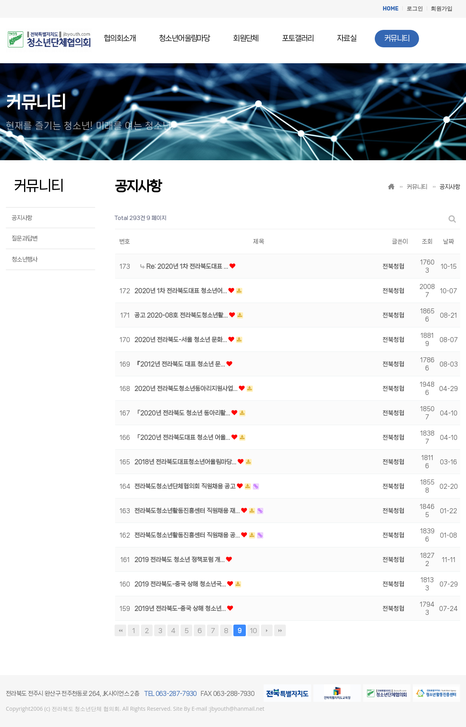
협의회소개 (120, 38)
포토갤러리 (298, 38)
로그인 (415, 8)
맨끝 (280, 630)
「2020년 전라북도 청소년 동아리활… (182, 413)
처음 (120, 630)
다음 (267, 630)
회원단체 (246, 38)
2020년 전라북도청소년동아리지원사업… (186, 388)
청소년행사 (25, 259)
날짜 (448, 241)
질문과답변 (25, 238)
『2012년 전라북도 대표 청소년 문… (180, 364)
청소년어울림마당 (184, 38)
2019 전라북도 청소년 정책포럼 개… (180, 559)
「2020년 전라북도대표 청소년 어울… (182, 437)
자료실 (346, 38)
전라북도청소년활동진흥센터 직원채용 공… (187, 535)
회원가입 (441, 8)
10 (253, 630)
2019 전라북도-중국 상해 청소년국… (180, 584)
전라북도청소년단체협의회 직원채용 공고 (185, 486)
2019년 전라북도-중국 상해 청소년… (180, 608)
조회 (427, 241)
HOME (390, 8)
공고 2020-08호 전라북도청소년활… (181, 315)
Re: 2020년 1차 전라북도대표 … (185, 266)
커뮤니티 (397, 38)
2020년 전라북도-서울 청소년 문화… (181, 339)
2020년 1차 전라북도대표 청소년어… (181, 290)
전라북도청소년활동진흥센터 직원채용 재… (187, 510)
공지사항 (22, 218)
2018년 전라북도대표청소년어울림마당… (186, 462)
